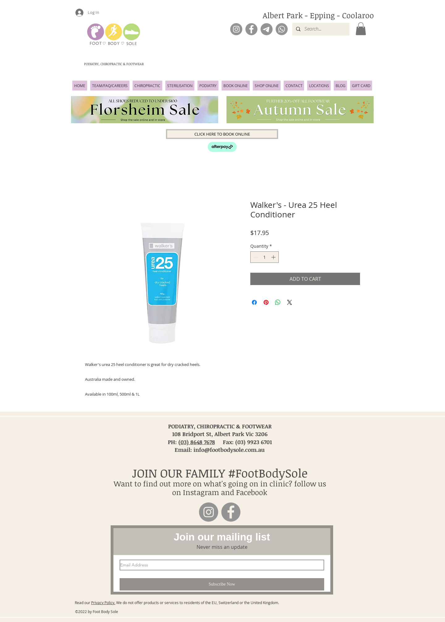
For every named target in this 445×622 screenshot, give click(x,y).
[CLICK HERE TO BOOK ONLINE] (222, 134)
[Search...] (320, 29)
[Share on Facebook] (254, 302)
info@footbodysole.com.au (229, 449)
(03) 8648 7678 (196, 442)
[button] (360, 28)
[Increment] (274, 257)
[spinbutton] (264, 257)
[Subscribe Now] (222, 584)
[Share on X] (289, 302)
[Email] (267, 29)
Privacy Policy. (103, 602)
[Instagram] (236, 29)
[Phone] (282, 29)
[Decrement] (255, 257)
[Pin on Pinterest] (266, 302)
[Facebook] (251, 29)
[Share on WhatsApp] (278, 302)
